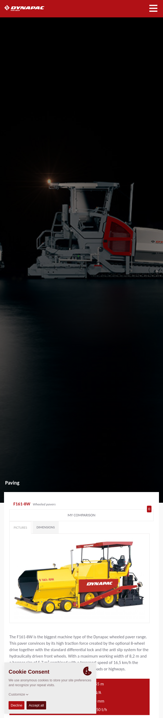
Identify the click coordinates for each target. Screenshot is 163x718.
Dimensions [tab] (45, 527)
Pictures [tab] (20, 527)
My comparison (109, 513)
